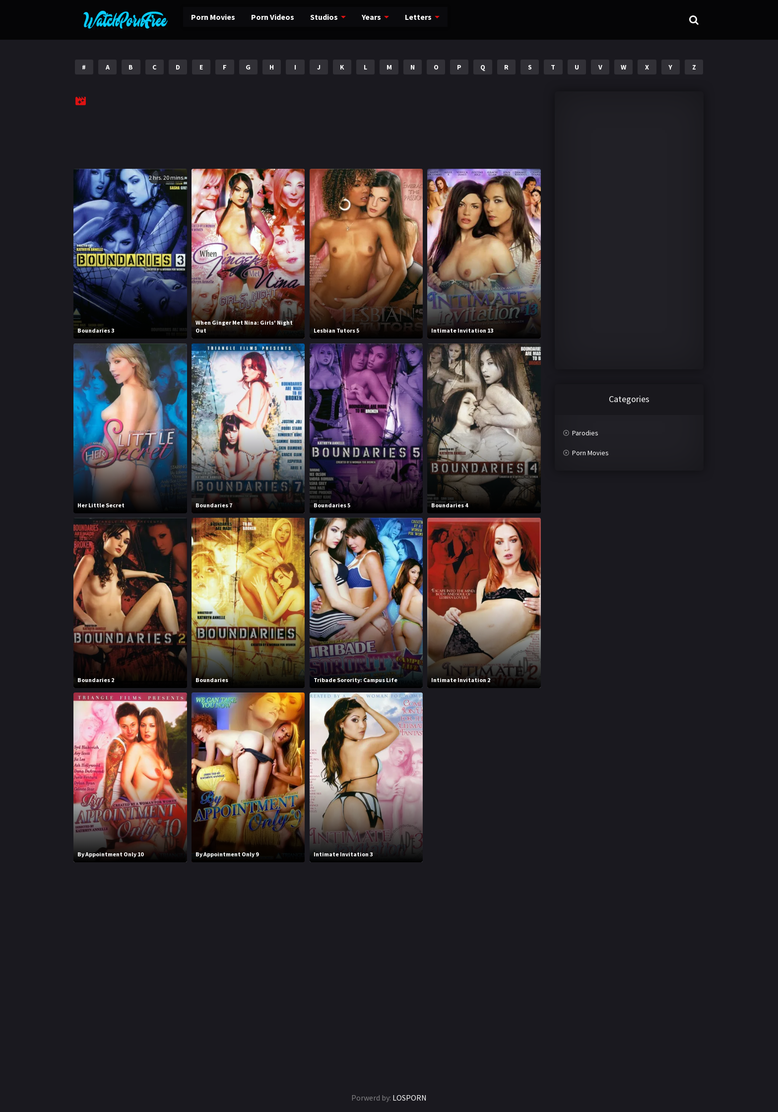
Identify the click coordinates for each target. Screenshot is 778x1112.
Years (352, 20)
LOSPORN (409, 1098)
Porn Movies (198, 20)
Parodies (585, 432)
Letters (398, 20)
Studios (306, 20)
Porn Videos (255, 20)
